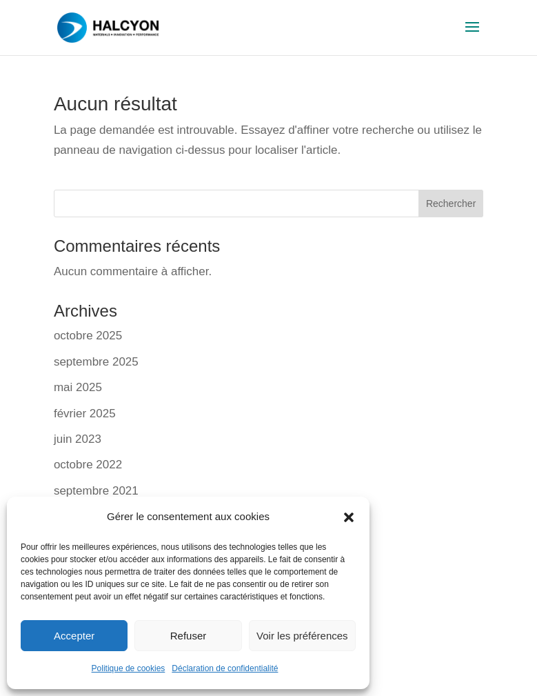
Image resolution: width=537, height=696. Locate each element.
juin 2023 (77, 439)
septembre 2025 (96, 361)
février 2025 (85, 413)
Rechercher (451, 203)
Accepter (74, 636)
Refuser (188, 636)
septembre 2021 (96, 490)
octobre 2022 (88, 464)
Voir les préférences (302, 636)
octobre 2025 (88, 335)
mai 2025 (78, 387)
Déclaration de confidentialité (225, 668)
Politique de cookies (128, 668)
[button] (349, 517)
